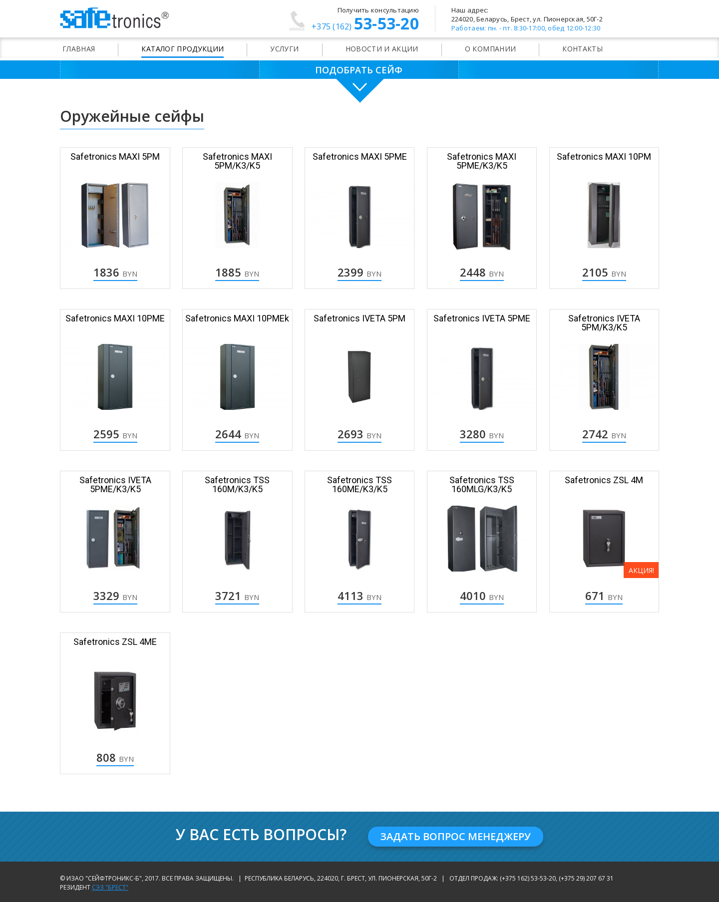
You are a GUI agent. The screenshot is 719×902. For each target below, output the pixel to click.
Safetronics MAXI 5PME (360, 156)
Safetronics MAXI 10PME (115, 318)
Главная (78, 48)
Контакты (582, 48)
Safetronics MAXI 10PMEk (237, 318)
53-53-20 (365, 25)
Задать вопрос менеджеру (455, 836)
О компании (490, 48)
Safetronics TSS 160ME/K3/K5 (359, 484)
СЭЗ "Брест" (110, 887)
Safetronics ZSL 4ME (115, 641)
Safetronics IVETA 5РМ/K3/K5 (604, 322)
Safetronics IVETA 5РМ (359, 318)
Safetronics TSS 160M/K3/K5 (237, 484)
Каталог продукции (182, 48)
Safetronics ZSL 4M (604, 480)
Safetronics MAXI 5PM (115, 156)
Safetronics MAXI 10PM (604, 156)
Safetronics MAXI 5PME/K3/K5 (481, 161)
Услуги (284, 48)
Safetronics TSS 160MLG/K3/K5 (481, 484)
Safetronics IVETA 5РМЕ (481, 318)
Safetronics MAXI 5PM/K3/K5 (237, 161)
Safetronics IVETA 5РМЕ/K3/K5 (115, 484)
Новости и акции (382, 48)
